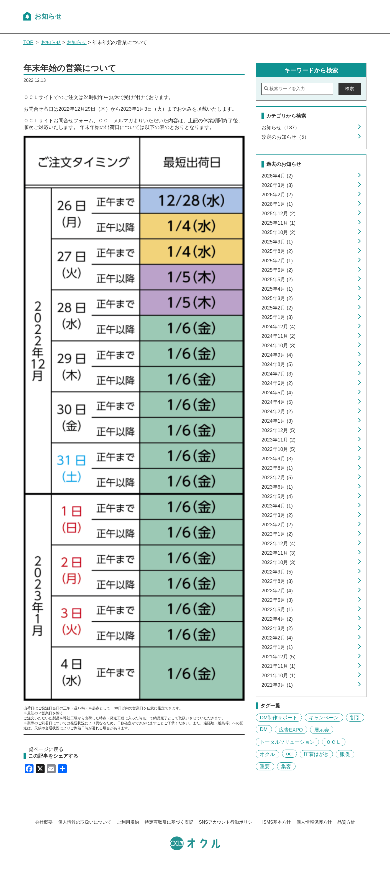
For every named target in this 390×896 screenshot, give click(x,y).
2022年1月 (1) (277, 647)
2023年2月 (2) (277, 524)
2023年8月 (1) (277, 468)
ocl (289, 753)
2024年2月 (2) (277, 411)
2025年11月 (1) (278, 223)
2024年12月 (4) (278, 326)
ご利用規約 (128, 822)
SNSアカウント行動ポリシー (228, 822)
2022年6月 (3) (277, 600)
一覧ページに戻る (43, 749)
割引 (355, 717)
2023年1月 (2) (277, 534)
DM (264, 729)
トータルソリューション (287, 742)
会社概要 (44, 822)
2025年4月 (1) (277, 289)
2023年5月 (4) (277, 496)
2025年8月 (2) (277, 251)
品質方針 (346, 822)
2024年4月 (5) (277, 402)
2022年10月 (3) (278, 562)
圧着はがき (316, 754)
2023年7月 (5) (277, 477)
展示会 (321, 729)
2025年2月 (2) (277, 308)
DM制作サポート (278, 717)
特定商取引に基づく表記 (169, 822)
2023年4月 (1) (277, 506)
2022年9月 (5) (277, 572)
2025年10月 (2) (278, 232)
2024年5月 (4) (277, 392)
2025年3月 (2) (277, 298)
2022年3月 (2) (277, 628)
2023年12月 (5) (278, 430)
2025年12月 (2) (278, 213)
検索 (349, 88)
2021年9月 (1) (277, 685)
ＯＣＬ (333, 742)
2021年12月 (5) (278, 656)
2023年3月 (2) (277, 515)
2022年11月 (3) (278, 553)
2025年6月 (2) (277, 270)
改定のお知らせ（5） (285, 137)
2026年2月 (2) (277, 194)
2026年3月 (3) (277, 185)
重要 (265, 766)
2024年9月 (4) (277, 355)
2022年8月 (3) (277, 581)
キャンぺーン (324, 717)
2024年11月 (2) (278, 336)
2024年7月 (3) (277, 374)
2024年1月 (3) (277, 421)
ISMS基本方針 (276, 822)
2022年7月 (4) (277, 590)
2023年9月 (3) (277, 458)
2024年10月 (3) (278, 345)
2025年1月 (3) (277, 317)
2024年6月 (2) (277, 383)
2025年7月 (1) (277, 260)
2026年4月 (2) (277, 176)
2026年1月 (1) (277, 204)
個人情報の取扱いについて (84, 822)
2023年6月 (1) (277, 487)
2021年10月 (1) (278, 675)
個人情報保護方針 (314, 822)
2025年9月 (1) (277, 242)
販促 (345, 754)
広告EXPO (291, 729)
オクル (267, 754)
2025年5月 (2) (277, 279)
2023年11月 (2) (278, 440)
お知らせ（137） (280, 127)
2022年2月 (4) (277, 638)
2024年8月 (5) (277, 364)
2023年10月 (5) (278, 449)
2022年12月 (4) (278, 543)
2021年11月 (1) (278, 666)
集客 (286, 766)
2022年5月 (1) (277, 609)
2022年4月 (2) (277, 619)
